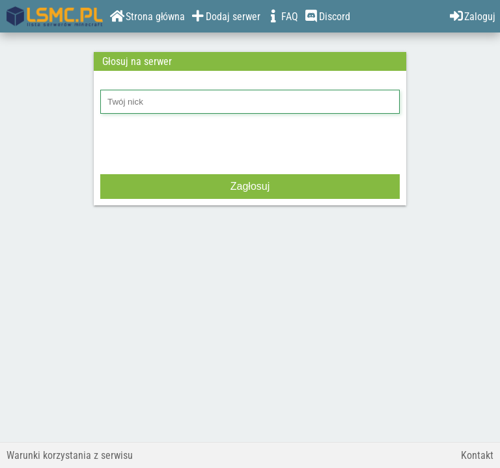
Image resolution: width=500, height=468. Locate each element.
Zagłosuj (250, 186)
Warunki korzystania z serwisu (70, 455)
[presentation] (199, 145)
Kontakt (477, 455)
